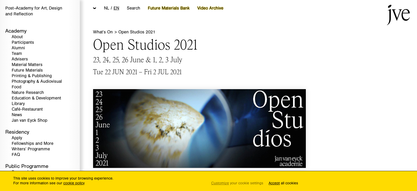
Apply (17, 138)
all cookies (283, 183)
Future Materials (27, 70)
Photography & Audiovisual (37, 81)
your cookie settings (237, 183)
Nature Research (28, 92)
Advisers (20, 59)
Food (16, 87)
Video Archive (210, 8)
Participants (23, 42)
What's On (103, 32)
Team (17, 53)
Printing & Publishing (32, 76)
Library (18, 103)
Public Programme (26, 166)
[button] (94, 8)
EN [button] (116, 8)
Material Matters (27, 64)
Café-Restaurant (27, 109)
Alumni (18, 48)
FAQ (16, 154)
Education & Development (36, 98)
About (17, 37)
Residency (17, 132)
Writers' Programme (31, 149)
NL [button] (106, 8)
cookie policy (74, 183)
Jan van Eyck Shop (29, 120)
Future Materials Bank (169, 8)
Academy (16, 31)
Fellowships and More (32, 143)
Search (133, 8)
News (17, 115)
